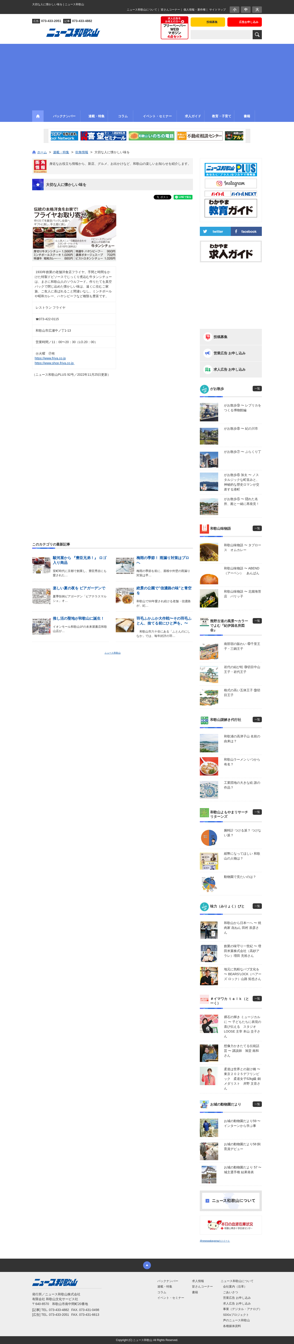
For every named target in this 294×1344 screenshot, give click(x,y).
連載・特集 (164, 1286)
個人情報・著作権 (195, 9)
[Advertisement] (147, 76)
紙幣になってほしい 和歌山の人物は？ (242, 856)
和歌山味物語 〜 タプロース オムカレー (242, 547)
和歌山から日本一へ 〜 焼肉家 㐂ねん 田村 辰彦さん (242, 927)
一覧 (257, 388)
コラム (161, 1292)
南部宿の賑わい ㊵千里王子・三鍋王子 (242, 646)
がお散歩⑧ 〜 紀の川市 (241, 428)
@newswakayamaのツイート (215, 1241)
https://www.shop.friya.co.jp (55, 363)
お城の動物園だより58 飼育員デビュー (242, 1146)
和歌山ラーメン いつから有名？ (242, 762)
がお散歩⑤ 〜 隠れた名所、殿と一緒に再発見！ (241, 501)
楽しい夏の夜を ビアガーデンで (79, 588)
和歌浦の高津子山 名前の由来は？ (242, 738)
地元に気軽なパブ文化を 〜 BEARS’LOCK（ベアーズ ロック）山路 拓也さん (242, 974)
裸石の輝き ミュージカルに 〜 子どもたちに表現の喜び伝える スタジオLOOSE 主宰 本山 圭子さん (242, 1026)
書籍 (195, 1292)
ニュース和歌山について (142, 9)
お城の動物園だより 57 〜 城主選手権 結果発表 (242, 1169)
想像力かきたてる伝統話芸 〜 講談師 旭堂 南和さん (241, 1050)
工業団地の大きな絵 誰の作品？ (242, 785)
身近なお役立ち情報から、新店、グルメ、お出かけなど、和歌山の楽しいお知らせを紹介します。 (120, 163)
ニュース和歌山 (113, 653)
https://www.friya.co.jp (50, 358)
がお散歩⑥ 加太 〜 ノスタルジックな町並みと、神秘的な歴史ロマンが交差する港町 (241, 482)
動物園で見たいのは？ (240, 877)
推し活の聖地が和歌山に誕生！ (78, 618)
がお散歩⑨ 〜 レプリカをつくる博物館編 (242, 407)
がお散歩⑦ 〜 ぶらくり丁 (242, 452)
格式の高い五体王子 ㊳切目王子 (242, 692)
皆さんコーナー (170, 9)
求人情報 (198, 1281)
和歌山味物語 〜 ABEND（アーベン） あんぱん (241, 570)
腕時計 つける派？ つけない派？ (242, 833)
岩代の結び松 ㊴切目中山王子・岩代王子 (242, 669)
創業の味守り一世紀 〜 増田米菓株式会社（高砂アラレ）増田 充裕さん (242, 951)
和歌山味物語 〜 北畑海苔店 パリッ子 (242, 594)
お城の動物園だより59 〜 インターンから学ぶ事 (242, 1123)
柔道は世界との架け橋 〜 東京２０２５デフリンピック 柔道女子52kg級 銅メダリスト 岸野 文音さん (243, 1078)
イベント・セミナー (170, 1297)
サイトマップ (217, 9)
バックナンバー (167, 1281)
